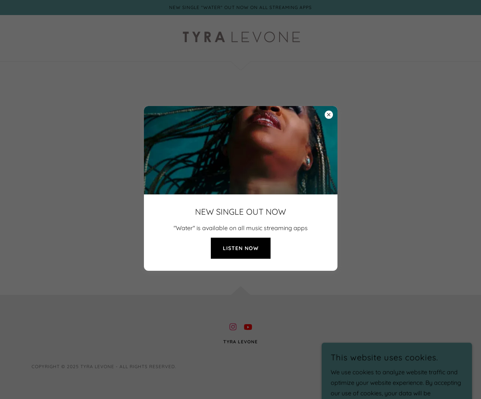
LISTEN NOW (241, 248)
